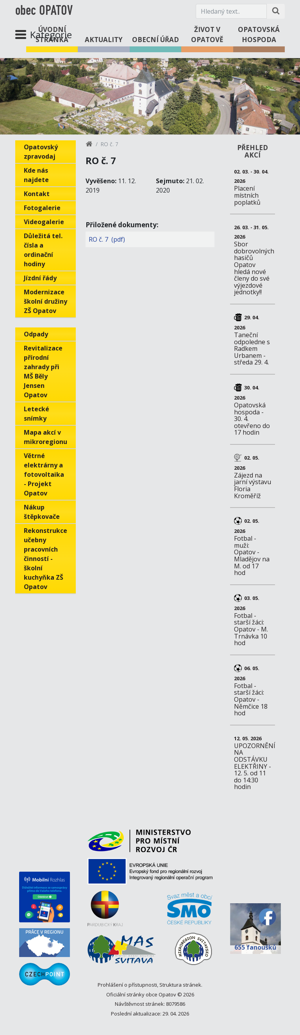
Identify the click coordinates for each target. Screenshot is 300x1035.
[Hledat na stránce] (276, 11)
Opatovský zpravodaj (41, 152)
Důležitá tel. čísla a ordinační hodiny (43, 250)
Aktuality (104, 39)
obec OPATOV (44, 11)
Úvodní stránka (52, 34)
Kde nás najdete (36, 175)
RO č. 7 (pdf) (107, 239)
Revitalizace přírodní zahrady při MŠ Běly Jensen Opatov (43, 371)
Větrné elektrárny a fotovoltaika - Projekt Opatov (44, 474)
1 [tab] (150, 123)
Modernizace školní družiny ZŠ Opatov (45, 301)
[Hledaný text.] (231, 11)
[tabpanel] (150, 96)
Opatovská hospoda (259, 34)
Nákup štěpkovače (42, 512)
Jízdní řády (40, 278)
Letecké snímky (36, 414)
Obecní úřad (155, 39)
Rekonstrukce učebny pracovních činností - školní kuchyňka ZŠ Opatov (45, 558)
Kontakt (37, 193)
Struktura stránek (180, 984)
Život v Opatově (207, 34)
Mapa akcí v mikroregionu (45, 437)
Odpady (36, 334)
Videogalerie (44, 222)
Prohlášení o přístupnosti (127, 984)
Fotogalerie (42, 207)
